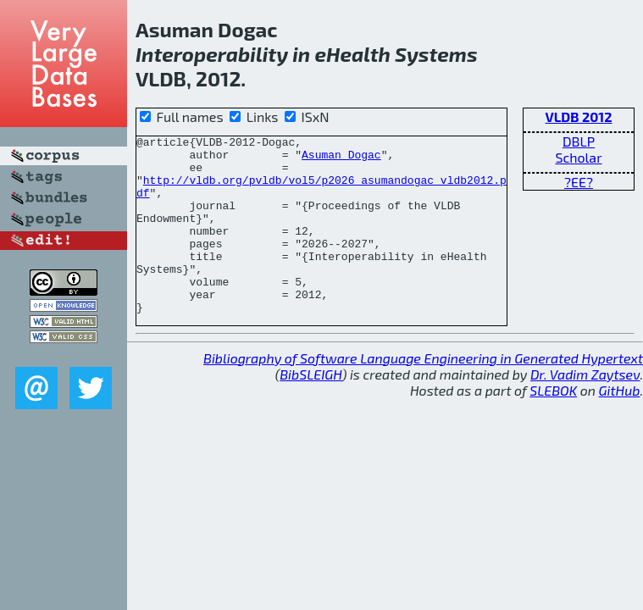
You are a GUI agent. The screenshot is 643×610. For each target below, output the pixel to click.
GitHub (619, 426)
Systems (436, 54)
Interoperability (212, 54)
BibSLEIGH (310, 410)
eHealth (352, 54)
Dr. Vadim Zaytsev (585, 410)
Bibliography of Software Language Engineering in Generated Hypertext (423, 393)
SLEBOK (553, 426)
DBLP (579, 141)
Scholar (578, 157)
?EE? (578, 182)
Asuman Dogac (341, 159)
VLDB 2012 (578, 116)
